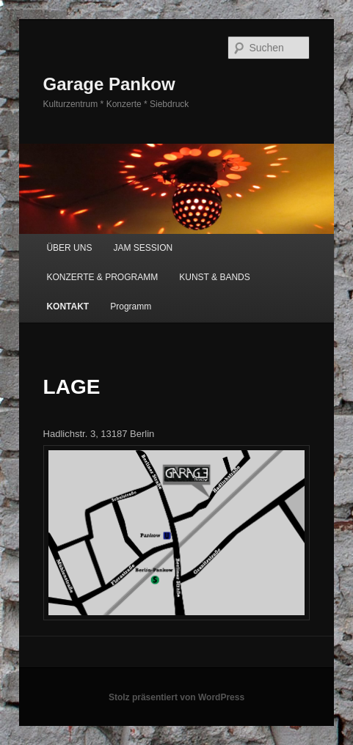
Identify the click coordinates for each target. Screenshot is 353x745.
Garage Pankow (109, 84)
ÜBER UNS (69, 248)
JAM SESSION (143, 248)
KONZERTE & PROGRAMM (102, 277)
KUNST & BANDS (214, 277)
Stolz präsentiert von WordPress (176, 697)
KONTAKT (67, 306)
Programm (130, 306)
